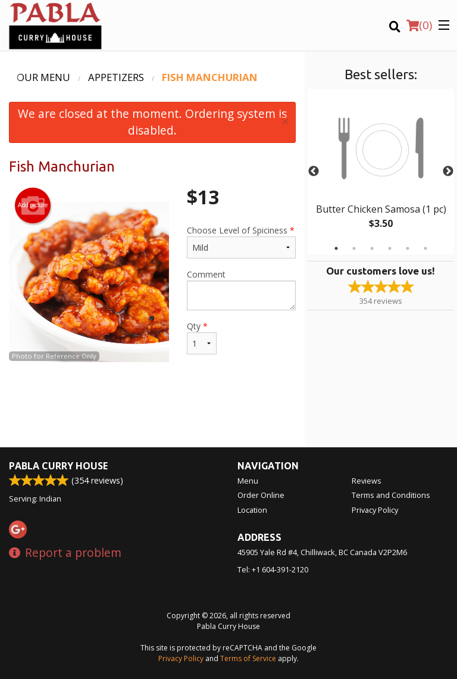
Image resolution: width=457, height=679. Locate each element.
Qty (202, 337)
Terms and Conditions (391, 495)
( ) (419, 25)
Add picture (33, 205)
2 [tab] (354, 248)
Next (448, 171)
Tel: (272, 569)
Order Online (260, 495)
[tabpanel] (381, 171)
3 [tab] (372, 248)
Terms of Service (248, 658)
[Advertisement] (152, 408)
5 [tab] (408, 248)
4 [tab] (390, 248)
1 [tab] (336, 248)
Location (252, 509)
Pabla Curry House (58, 465)
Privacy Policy (375, 509)
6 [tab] (425, 248)
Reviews (366, 480)
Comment (241, 289)
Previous (314, 171)
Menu (247, 480)
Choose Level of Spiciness (241, 241)
